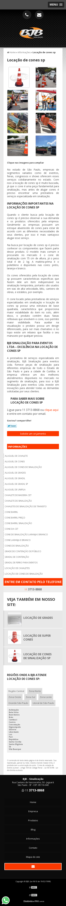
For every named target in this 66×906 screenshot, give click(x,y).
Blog (33, 829)
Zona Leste (46, 697)
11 (33, 589)
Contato (33, 847)
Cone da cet (11, 528)
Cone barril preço (15, 517)
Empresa (33, 811)
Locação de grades (38, 618)
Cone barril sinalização (18, 523)
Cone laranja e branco (18, 540)
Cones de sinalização (17, 545)
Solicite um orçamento (33, 433)
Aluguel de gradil (15, 478)
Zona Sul (30, 697)
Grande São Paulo (18, 703)
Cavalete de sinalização (18, 500)
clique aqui (51, 410)
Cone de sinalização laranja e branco (26, 534)
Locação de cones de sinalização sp (37, 656)
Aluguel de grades (15, 472)
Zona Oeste (14, 697)
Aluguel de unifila (15, 489)
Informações (17, 446)
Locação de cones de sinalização (24, 573)
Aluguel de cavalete (16, 455)
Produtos (33, 820)
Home (33, 802)
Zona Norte (35, 691)
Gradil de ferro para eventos (21, 562)
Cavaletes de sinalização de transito (26, 506)
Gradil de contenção (17, 556)
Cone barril (11, 512)
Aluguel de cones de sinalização (23, 467)
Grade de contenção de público (23, 551)
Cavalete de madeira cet (18, 495)
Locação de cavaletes (17, 568)
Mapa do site (33, 856)
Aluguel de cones (15, 461)
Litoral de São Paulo (43, 703)
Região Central (16, 691)
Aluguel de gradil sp (16, 483)
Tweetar (12, 426)
